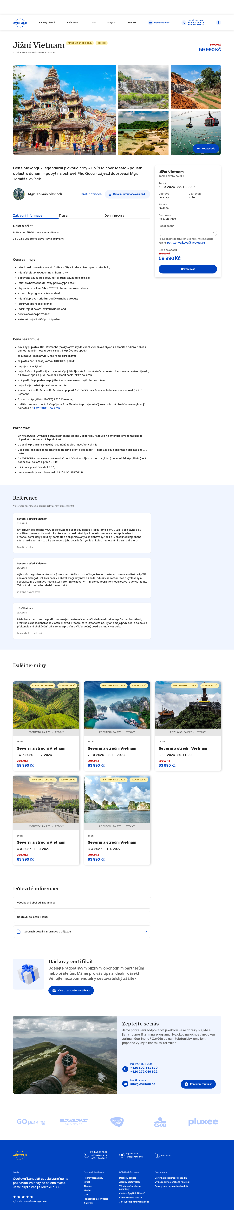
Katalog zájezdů (47, 22)
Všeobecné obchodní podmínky (130, 1187)
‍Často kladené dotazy (130, 1197)
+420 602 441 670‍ (144, 1067)
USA (86, 1194)
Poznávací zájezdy (93, 1178)
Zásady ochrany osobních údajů (171, 1186)
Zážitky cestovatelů (129, 1182)
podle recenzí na (25, 1201)
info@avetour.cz (142, 1084)
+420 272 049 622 (144, 1071)
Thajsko (88, 1186)
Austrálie (88, 1203)
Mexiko (87, 1190)
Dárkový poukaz (127, 1178)
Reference (72, 22)
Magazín (111, 22)
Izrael (87, 1182)
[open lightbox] (64, 110)
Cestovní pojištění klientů (132, 1193)
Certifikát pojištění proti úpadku (171, 1178)
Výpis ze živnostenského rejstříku (172, 1182)
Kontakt (132, 22)
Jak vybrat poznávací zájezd (134, 1201)
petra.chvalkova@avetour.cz (186, 242)
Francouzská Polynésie (96, 1198)
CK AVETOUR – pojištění (46, 408)
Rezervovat (188, 269)
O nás (93, 22)
